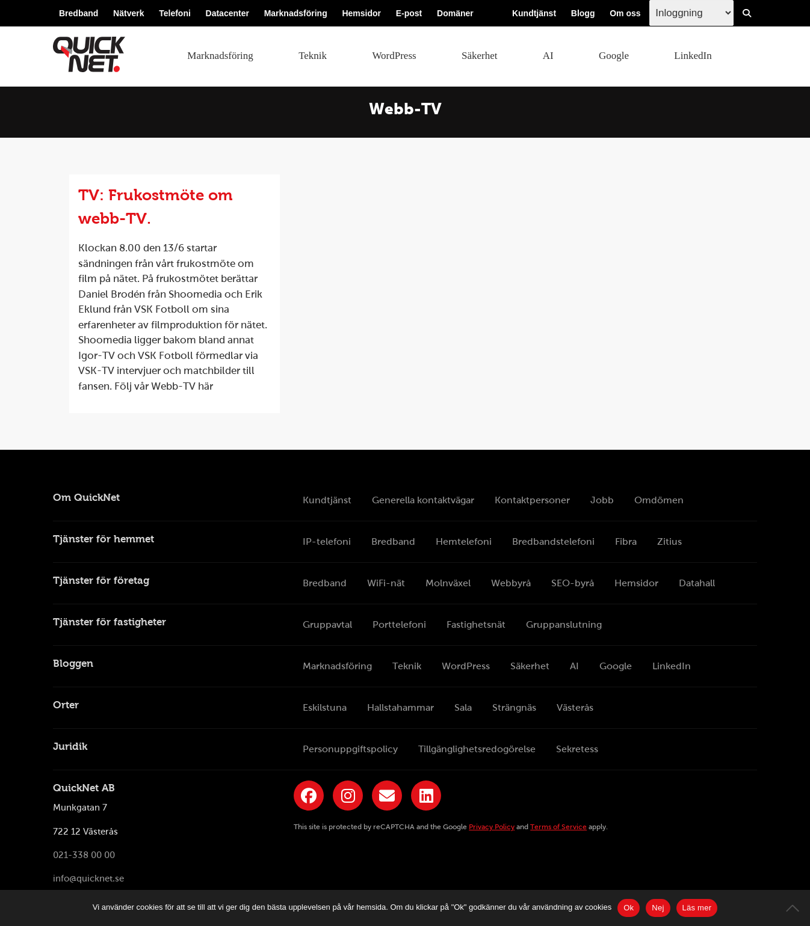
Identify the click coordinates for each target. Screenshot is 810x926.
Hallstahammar (400, 707)
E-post (409, 13)
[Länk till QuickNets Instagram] (348, 795)
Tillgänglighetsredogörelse (477, 749)
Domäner (455, 13)
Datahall (697, 583)
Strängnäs (514, 707)
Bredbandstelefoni (553, 541)
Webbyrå (511, 583)
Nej (658, 907)
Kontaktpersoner (532, 500)
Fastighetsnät (476, 624)
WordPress (394, 55)
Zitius (669, 541)
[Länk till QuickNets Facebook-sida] (309, 795)
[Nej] (795, 908)
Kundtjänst (534, 13)
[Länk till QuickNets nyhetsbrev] (387, 795)
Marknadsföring (295, 13)
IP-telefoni (327, 541)
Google (614, 55)
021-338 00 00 (84, 855)
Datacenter (227, 13)
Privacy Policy (492, 827)
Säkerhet (479, 55)
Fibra (626, 541)
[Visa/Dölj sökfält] (747, 13)
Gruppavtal (327, 624)
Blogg (583, 13)
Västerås (575, 707)
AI (548, 55)
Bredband (78, 13)
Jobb (602, 500)
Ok (628, 907)
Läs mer (697, 907)
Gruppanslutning (564, 624)
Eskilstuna (325, 707)
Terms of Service (558, 827)
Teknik (312, 55)
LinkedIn (692, 55)
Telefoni (175, 13)
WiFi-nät (386, 583)
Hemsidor (361, 13)
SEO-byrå (572, 583)
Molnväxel (448, 583)
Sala (463, 707)
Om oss (625, 13)
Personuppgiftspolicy (350, 749)
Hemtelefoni (464, 541)
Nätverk (128, 13)
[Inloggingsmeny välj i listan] (691, 13)
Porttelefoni (399, 624)
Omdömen (659, 500)
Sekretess (577, 749)
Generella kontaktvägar (423, 500)
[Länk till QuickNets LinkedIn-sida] (426, 795)
